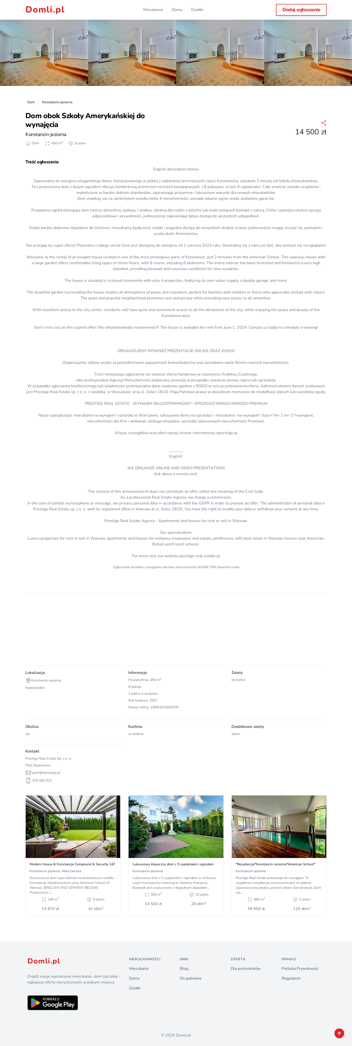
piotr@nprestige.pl (46, 772)
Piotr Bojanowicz (38, 765)
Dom (31, 102)
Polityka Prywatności (300, 968)
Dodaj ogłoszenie (301, 9)
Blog (184, 968)
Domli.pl (45, 10)
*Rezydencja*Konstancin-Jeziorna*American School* (275, 864)
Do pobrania (190, 978)
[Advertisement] (172, 631)
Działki (197, 9)
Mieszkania (153, 9)
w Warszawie (119, 392)
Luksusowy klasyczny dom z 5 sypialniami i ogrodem (173, 864)
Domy (177, 9)
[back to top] (339, 1033)
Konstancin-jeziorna (57, 102)
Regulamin (291, 978)
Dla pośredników (246, 968)
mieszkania (225, 415)
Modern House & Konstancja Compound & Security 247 (72, 864)
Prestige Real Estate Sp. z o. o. (48, 758)
